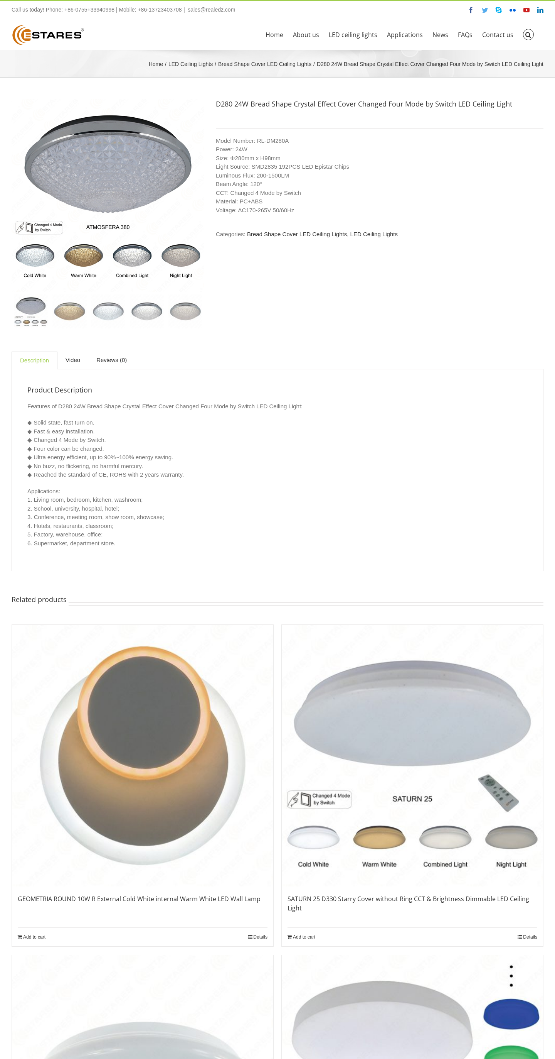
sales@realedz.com (211, 10)
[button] (528, 34)
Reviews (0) (111, 360)
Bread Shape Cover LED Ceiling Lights (297, 234)
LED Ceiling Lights (374, 234)
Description (34, 360)
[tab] (34, 360)
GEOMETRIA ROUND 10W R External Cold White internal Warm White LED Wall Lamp (139, 899)
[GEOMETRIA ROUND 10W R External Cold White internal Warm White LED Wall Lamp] (142, 755)
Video (73, 360)
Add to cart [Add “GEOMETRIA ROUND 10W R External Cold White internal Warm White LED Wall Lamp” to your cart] (34, 937)
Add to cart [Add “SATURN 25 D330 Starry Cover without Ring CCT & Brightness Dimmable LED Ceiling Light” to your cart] (304, 937)
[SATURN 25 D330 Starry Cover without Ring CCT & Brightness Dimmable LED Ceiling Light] (412, 755)
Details (260, 937)
